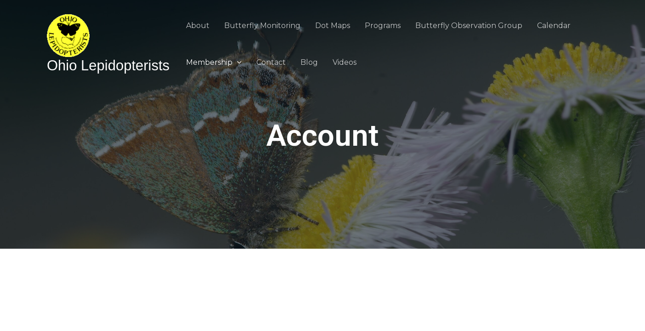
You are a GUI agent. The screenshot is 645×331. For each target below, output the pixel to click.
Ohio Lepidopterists (108, 65)
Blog (309, 62)
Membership (214, 62)
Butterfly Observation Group (468, 25)
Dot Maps (332, 25)
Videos (344, 62)
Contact (271, 62)
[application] (237, 62)
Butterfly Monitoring (262, 25)
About (197, 25)
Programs (383, 25)
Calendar (554, 25)
